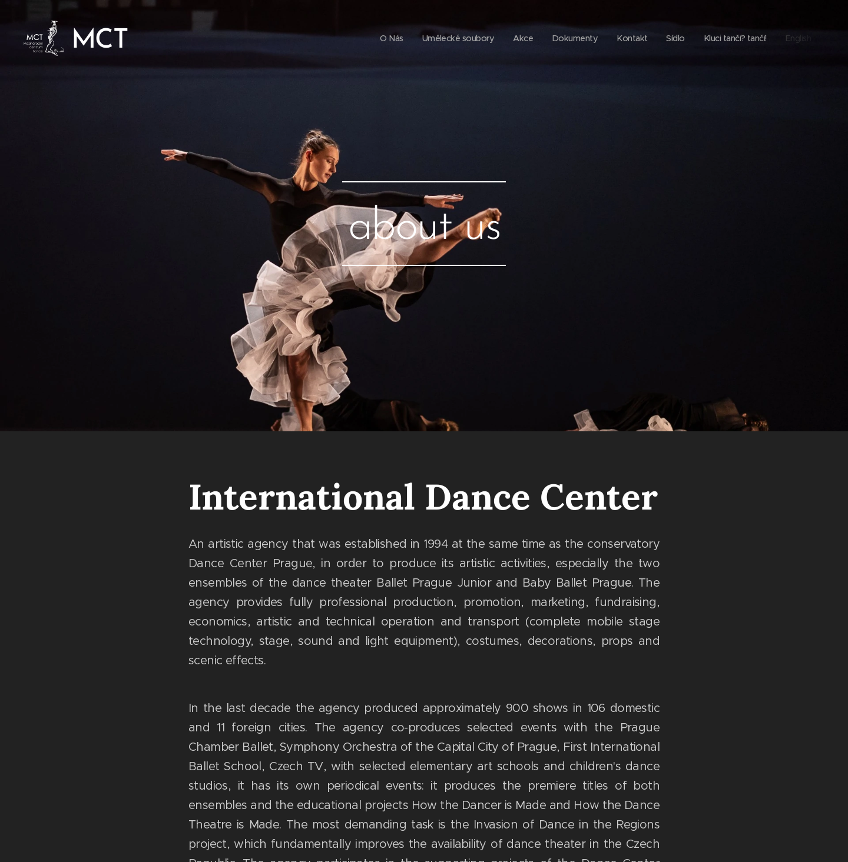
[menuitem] (373, 38)
